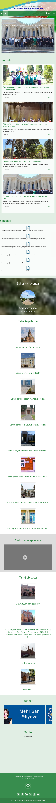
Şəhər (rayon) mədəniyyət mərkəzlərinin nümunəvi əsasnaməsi (21, 263)
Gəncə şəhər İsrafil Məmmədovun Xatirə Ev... (28, 477)
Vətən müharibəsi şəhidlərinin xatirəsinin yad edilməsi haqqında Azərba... (24, 238)
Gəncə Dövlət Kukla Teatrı (28, 347)
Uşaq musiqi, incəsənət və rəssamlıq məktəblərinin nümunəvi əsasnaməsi (24, 271)
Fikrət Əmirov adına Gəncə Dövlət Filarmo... (28, 503)
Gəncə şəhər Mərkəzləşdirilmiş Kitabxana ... (28, 529)
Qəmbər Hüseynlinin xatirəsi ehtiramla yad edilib (22, 161)
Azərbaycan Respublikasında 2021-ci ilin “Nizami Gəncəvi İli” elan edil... (23, 230)
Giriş (48, 13)
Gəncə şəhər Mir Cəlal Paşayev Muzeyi (28, 425)
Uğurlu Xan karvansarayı (28, 604)
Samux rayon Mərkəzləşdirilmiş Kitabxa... (28, 451)
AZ (54, 13)
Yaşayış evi (28, 689)
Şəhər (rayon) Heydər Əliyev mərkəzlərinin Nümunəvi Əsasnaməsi (21, 255)
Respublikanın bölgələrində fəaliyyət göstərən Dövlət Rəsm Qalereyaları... (24, 246)
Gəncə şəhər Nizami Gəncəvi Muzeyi (28, 399)
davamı (49, 97)
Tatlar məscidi (28, 663)
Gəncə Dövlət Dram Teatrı (28, 373)
